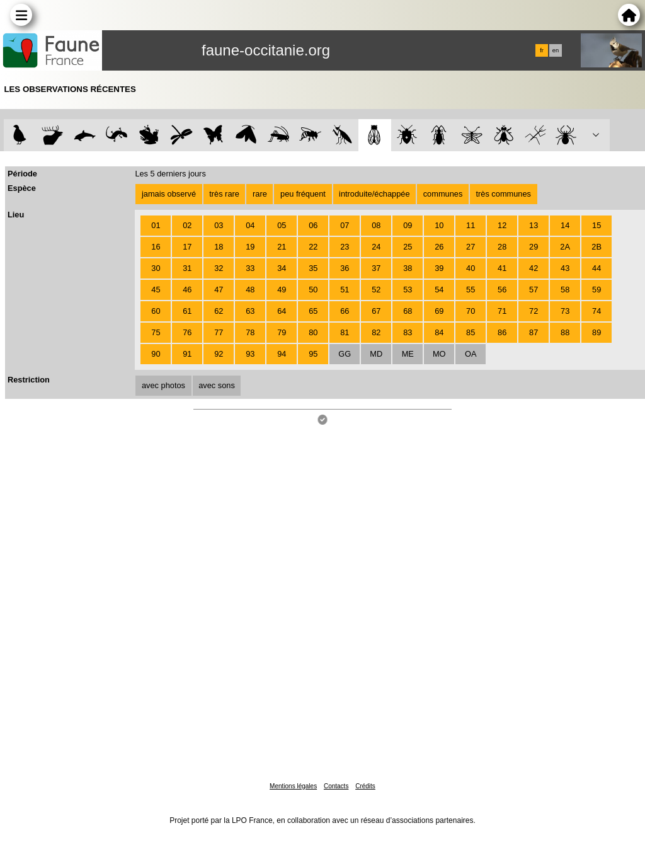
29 (533, 246)
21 (281, 246)
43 (565, 268)
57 (533, 289)
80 (313, 332)
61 (187, 311)
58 (565, 289)
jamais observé (169, 193)
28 (502, 246)
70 (470, 311)
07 (344, 225)
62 (218, 311)
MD (376, 354)
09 (407, 225)
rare (260, 193)
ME (408, 354)
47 (218, 289)
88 (565, 332)
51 (344, 289)
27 (470, 246)
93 (250, 354)
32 (218, 268)
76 (187, 332)
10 (439, 225)
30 (155, 268)
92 (218, 354)
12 (502, 225)
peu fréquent (303, 193)
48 (250, 289)
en (555, 50)
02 (187, 225)
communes (443, 193)
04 (250, 225)
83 (407, 332)
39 (439, 268)
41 (502, 268)
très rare (224, 193)
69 (439, 311)
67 (376, 311)
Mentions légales (293, 786)
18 (218, 246)
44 (596, 268)
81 (344, 332)
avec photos (163, 385)
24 (376, 246)
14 (565, 225)
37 (376, 268)
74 (596, 311)
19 (250, 246)
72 (533, 311)
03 (218, 225)
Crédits (365, 786)
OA (471, 354)
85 (470, 332)
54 (439, 289)
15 (596, 225)
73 (565, 311)
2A (565, 246)
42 (533, 268)
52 (376, 289)
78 (250, 332)
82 (376, 332)
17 (187, 246)
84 (439, 332)
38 (407, 268)
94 (281, 354)
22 (313, 246)
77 (218, 332)
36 (344, 268)
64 (281, 311)
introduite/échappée (374, 193)
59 (596, 289)
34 (281, 268)
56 (502, 289)
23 (344, 246)
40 (470, 268)
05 (281, 225)
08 (376, 225)
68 (407, 311)
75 (155, 332)
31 (187, 268)
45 (155, 289)
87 (533, 332)
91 (187, 354)
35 (313, 268)
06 (313, 225)
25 (407, 246)
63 (250, 311)
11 (470, 225)
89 (596, 332)
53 (407, 289)
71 (502, 311)
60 (155, 311)
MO (439, 354)
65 (313, 311)
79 (281, 332)
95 (313, 354)
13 (533, 225)
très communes (503, 193)
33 (250, 268)
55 (470, 289)
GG (344, 354)
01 (155, 225)
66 (344, 311)
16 (155, 246)
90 (155, 354)
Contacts (336, 786)
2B (596, 246)
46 (187, 289)
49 (281, 289)
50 (313, 289)
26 (439, 246)
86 (502, 332)
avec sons (216, 385)
